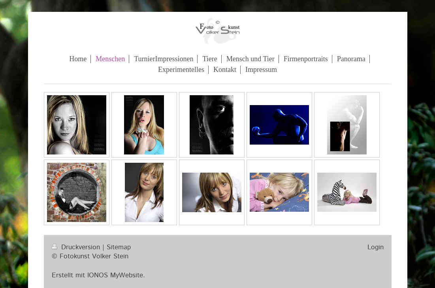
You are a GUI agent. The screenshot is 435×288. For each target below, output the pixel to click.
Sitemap (119, 247)
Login (375, 247)
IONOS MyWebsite (115, 275)
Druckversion (77, 247)
